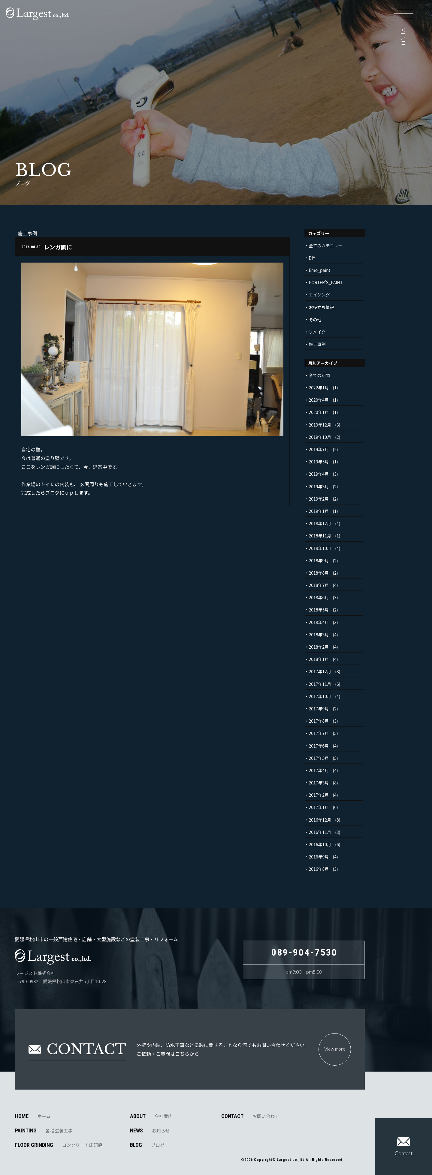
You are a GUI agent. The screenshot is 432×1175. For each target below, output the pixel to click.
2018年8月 (319, 573)
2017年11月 (320, 684)
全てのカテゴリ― (326, 245)
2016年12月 (320, 820)
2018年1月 (319, 659)
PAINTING (44, 1130)
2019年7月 (319, 449)
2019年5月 (319, 462)
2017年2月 (319, 795)
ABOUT (151, 1116)
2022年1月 (319, 388)
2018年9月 (319, 561)
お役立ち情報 (321, 307)
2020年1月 (319, 412)
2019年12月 (320, 425)
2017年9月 (319, 709)
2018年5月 (319, 610)
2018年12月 (320, 523)
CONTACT (250, 1116)
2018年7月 (319, 585)
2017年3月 (319, 783)
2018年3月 (319, 635)
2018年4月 (319, 622)
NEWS (150, 1130)
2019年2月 (319, 499)
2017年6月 (319, 746)
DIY (312, 258)
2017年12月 (320, 671)
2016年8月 (319, 869)
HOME (33, 1116)
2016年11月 (320, 832)
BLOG (147, 1145)
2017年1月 (319, 807)
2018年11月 (320, 536)
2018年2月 (319, 647)
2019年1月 (319, 511)
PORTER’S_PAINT (326, 282)
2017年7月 (319, 733)
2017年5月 (319, 758)
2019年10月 (320, 437)
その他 (315, 320)
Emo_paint (319, 270)
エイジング (319, 295)
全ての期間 (319, 375)
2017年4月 (319, 770)
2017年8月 (319, 721)
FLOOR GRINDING (59, 1145)
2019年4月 (319, 474)
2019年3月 (319, 486)
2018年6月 (319, 597)
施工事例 (317, 344)
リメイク (317, 332)
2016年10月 (320, 844)
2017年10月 (320, 696)
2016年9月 (319, 857)
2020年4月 (319, 400)
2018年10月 (320, 548)
